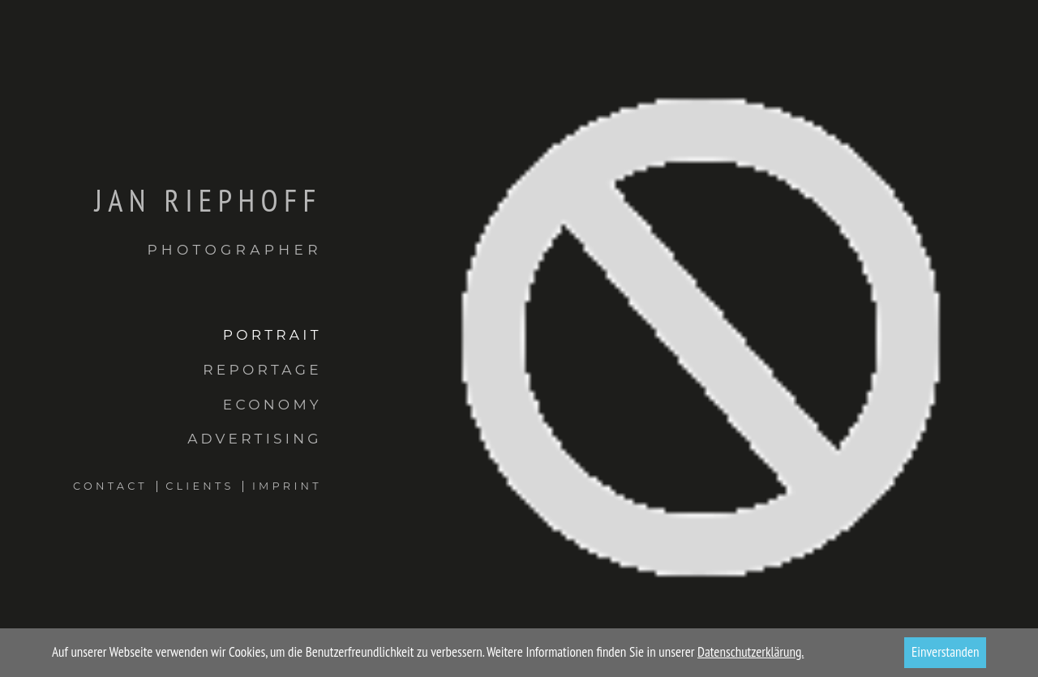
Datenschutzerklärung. (750, 652)
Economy (272, 404)
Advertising (254, 438)
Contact (110, 486)
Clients (199, 486)
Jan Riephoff (161, 220)
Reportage (262, 369)
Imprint (287, 486)
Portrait (272, 334)
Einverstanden (945, 652)
